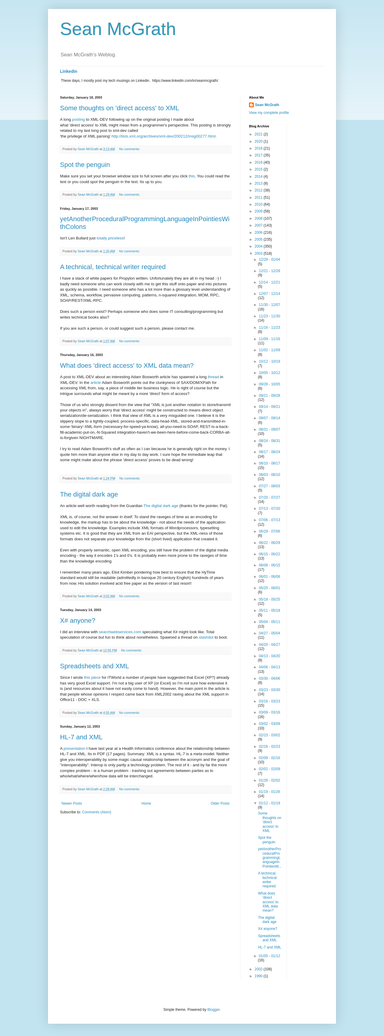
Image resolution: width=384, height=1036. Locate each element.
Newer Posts (72, 803)
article (95, 382)
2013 (259, 183)
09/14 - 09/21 (269, 407)
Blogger (213, 1010)
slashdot (206, 637)
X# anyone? (77, 620)
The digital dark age (89, 494)
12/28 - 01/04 (269, 259)
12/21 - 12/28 (269, 271)
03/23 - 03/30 (269, 690)
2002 (259, 969)
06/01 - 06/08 (269, 576)
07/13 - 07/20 (269, 508)
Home (146, 803)
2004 (259, 246)
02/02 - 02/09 (269, 769)
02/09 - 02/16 (269, 758)
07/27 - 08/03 (269, 486)
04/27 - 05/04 (269, 633)
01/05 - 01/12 (269, 956)
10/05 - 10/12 (269, 373)
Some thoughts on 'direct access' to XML (119, 108)
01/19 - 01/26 (269, 792)
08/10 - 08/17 (269, 463)
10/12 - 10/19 (269, 361)
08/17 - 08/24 (269, 452)
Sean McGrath (118, 29)
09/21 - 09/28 (269, 395)
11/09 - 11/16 (269, 339)
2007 (259, 225)
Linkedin (68, 71)
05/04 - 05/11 (269, 622)
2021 (259, 134)
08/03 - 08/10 (269, 475)
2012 (259, 190)
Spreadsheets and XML (94, 666)
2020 (259, 141)
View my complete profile (269, 113)
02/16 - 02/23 (269, 746)
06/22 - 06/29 (269, 543)
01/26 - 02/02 (269, 780)
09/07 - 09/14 (269, 418)
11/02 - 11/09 (269, 350)
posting (78, 119)
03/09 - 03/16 (269, 712)
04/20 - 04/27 (269, 645)
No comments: (130, 149)
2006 (259, 232)
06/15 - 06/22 (269, 554)
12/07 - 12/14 (269, 294)
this (192, 176)
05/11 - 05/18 (269, 610)
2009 (259, 211)
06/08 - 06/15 (269, 565)
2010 (259, 204)
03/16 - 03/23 (269, 701)
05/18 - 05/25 (269, 599)
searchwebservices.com (120, 632)
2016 (259, 162)
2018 (259, 148)
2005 (259, 239)
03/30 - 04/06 (269, 678)
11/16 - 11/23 (269, 327)
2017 (259, 155)
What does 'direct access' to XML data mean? (127, 365)
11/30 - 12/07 (269, 305)
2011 (259, 197)
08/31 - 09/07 (269, 429)
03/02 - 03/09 (269, 724)
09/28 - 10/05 (269, 384)
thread (213, 377)
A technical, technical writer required (113, 267)
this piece (92, 677)
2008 (259, 218)
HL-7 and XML (81, 737)
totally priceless (110, 238)
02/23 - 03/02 (269, 735)
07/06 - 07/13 (269, 520)
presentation (75, 748)
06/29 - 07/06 (269, 531)
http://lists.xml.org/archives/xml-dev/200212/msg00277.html (164, 136)
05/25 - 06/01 (269, 588)
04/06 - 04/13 (269, 667)
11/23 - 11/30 (269, 316)
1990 (259, 976)
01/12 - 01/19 (269, 803)
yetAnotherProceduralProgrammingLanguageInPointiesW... (269, 857)
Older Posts (220, 803)
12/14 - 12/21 (269, 282)
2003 (259, 253)
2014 (259, 176)
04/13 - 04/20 (269, 656)
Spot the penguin (85, 164)
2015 (259, 169)
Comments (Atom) (96, 812)
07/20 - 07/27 (269, 497)
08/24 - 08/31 (269, 441)
